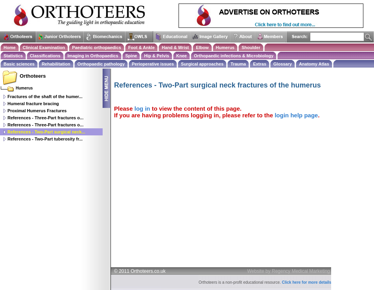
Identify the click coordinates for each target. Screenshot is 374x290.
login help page (296, 115)
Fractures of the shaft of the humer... (45, 96)
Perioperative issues (153, 64)
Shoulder (250, 47)
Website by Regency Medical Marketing (288, 271)
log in (142, 108)
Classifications (45, 55)
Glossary (282, 64)
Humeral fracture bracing (33, 103)
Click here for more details (307, 282)
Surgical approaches (202, 64)
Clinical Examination (44, 47)
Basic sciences (19, 64)
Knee (181, 55)
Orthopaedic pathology (101, 64)
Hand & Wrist (175, 47)
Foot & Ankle (141, 47)
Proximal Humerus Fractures (36, 110)
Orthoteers (33, 76)
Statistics (13, 55)
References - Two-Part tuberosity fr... (45, 139)
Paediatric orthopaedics (96, 47)
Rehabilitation (56, 64)
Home (10, 47)
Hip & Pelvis (156, 55)
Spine (131, 55)
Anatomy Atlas (314, 64)
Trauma (238, 64)
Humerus (225, 47)
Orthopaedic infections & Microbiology (233, 55)
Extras (259, 64)
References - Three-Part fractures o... (45, 117)
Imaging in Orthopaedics (93, 55)
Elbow (202, 47)
